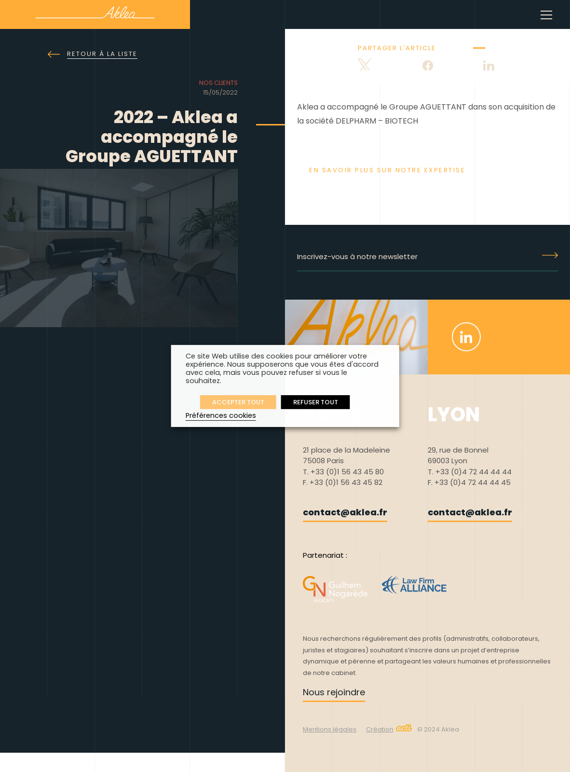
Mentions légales (329, 729)
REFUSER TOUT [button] (315, 402)
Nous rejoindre (334, 692)
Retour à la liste (92, 54)
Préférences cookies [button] (221, 415)
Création (389, 729)
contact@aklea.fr (345, 512)
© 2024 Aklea (438, 729)
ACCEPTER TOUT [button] (238, 402)
